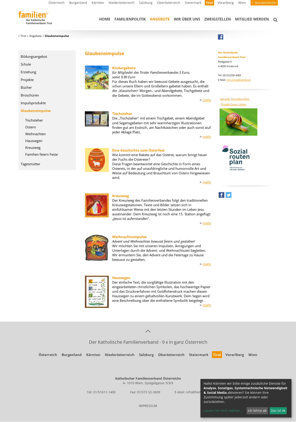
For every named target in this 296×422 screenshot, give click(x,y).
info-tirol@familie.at (238, 79)
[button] (221, 196)
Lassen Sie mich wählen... (223, 410)
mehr (207, 100)
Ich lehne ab (257, 410)
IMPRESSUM (148, 406)
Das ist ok (278, 410)
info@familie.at (197, 392)
